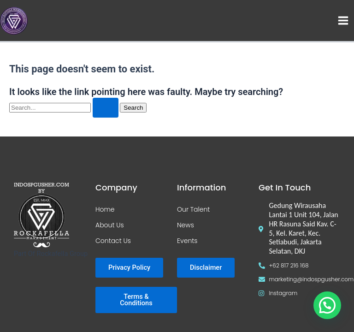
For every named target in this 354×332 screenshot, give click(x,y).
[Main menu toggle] (343, 20)
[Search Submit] (105, 108)
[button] (327, 305)
